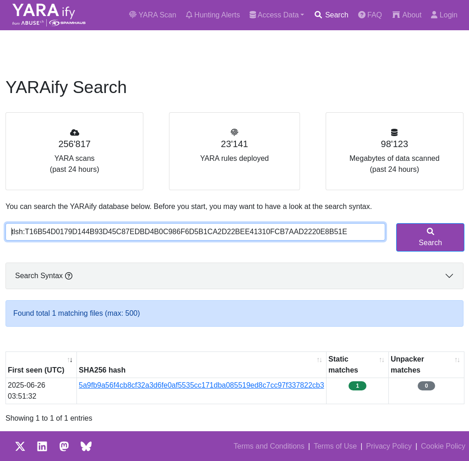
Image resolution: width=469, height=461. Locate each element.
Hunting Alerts (213, 15)
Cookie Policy (443, 446)
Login (444, 15)
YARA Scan (152, 15)
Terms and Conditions (269, 446)
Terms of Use (335, 446)
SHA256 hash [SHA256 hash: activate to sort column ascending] (102, 370)
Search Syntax (43, 276)
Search (331, 15)
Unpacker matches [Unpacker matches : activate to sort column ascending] (407, 364)
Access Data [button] (274, 15)
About (406, 15)
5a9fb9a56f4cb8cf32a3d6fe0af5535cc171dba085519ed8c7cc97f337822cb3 (201, 385)
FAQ (370, 15)
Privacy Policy (389, 446)
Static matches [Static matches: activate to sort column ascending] (343, 364)
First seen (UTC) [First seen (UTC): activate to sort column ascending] (36, 370)
